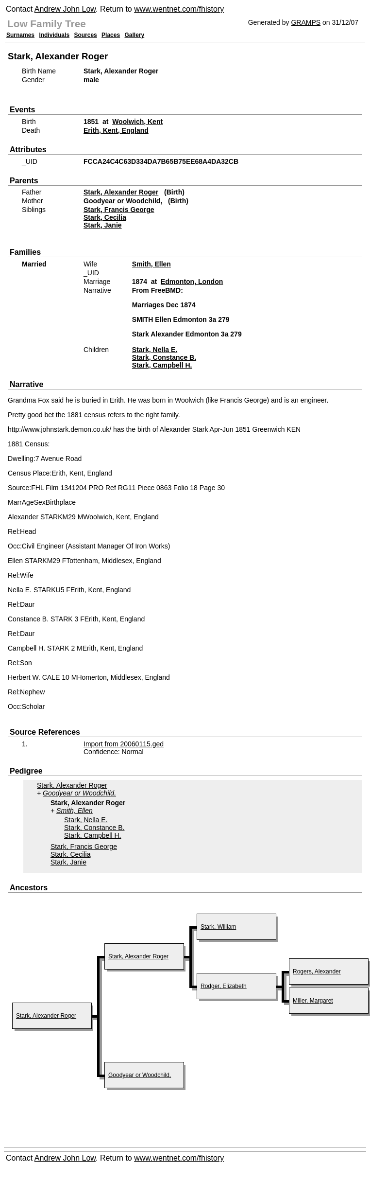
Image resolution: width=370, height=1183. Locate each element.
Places (110, 35)
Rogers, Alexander (317, 971)
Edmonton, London (192, 281)
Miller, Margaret (313, 1000)
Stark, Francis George (119, 209)
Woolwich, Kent (137, 121)
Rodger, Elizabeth (224, 986)
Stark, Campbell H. (162, 365)
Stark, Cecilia (105, 217)
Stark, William (218, 926)
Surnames (20, 35)
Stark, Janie (103, 225)
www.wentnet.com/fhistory (179, 9)
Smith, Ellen (151, 264)
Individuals (54, 35)
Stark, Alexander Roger (121, 192)
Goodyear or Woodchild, (123, 201)
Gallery (135, 35)
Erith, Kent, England (116, 130)
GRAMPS (305, 22)
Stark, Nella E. (154, 349)
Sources (85, 35)
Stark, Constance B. (164, 357)
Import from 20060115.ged (124, 744)
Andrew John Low (65, 9)
